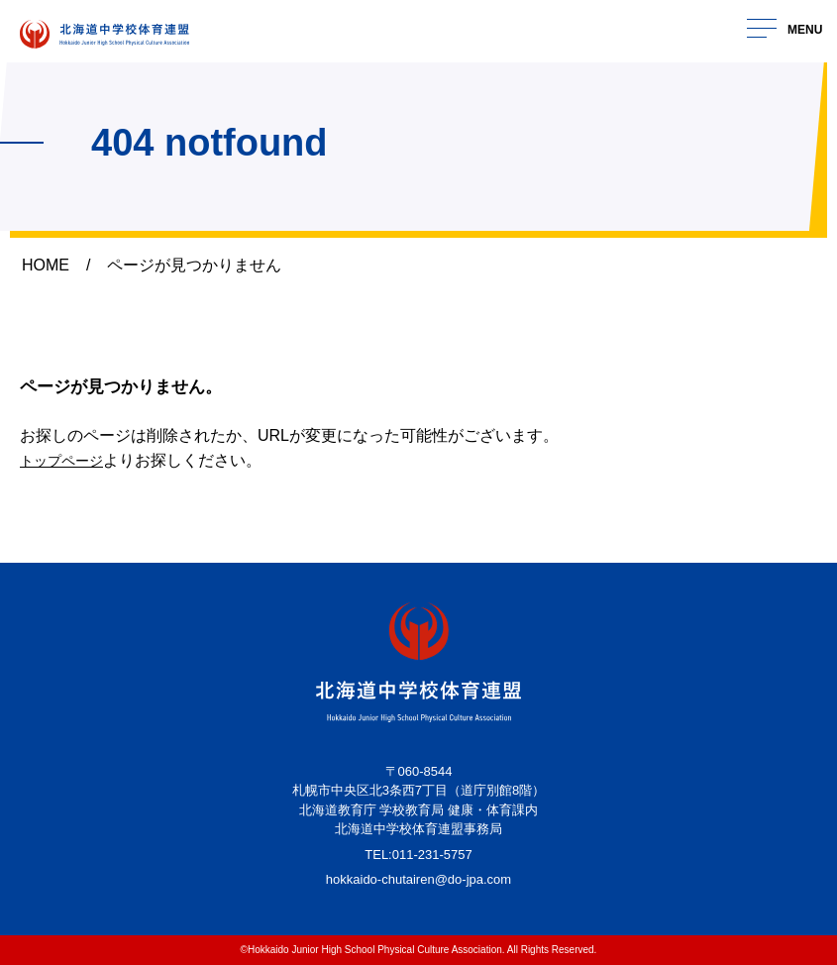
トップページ (67, 460)
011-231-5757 (432, 854)
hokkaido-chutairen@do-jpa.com (418, 879)
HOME (45, 265)
